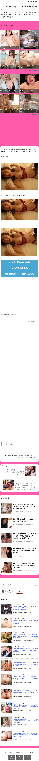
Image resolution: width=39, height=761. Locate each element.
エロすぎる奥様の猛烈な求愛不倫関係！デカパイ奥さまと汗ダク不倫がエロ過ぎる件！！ (24, 565)
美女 (35, 457)
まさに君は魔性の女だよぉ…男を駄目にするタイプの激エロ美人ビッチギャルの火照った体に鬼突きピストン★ (24, 536)
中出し (19, 457)
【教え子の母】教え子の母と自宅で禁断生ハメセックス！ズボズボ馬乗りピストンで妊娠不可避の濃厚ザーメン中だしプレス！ (25, 735)
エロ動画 (11, 25)
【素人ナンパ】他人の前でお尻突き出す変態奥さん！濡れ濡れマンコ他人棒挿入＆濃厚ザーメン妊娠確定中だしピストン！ (25, 678)
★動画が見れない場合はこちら (19, 274)
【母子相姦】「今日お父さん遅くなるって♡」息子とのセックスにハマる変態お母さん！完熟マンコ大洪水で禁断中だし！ (25, 650)
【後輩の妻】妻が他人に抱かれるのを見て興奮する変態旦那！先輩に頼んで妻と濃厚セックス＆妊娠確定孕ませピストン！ (25, 664)
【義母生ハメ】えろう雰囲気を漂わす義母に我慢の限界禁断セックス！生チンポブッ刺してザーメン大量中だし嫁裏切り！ (25, 622)
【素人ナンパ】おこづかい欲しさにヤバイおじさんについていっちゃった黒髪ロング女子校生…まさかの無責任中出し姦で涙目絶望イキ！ (25, 608)
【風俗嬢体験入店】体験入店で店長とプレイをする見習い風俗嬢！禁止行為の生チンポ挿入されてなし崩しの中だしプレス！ (25, 721)
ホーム (3, 25)
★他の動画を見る (19, 268)
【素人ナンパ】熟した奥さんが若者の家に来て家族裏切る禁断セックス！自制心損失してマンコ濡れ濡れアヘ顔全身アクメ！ (25, 706)
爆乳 (31, 457)
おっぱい (27, 455)
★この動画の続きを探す (19, 262)
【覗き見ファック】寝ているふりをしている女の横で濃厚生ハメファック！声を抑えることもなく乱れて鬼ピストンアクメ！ (25, 636)
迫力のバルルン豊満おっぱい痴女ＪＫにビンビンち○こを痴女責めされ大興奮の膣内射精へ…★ (24, 506)
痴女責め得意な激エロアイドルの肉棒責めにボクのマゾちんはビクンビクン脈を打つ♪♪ (24, 551)
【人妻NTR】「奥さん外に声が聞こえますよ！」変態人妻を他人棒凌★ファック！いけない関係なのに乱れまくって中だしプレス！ (25, 692)
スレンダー (32, 455)
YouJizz (15, 455)
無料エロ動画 (25, 457)
